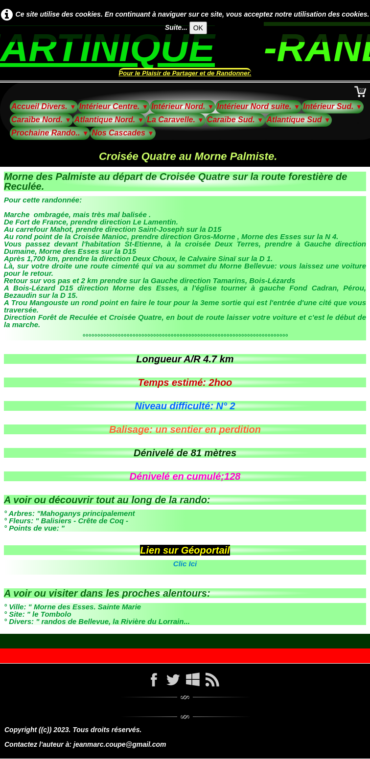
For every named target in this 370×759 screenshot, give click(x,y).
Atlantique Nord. (109, 119)
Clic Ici (185, 563)
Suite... (176, 27)
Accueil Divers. (43, 106)
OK (198, 28)
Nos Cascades (123, 133)
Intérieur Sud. (332, 106)
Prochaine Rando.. (50, 133)
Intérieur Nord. (182, 106)
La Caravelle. (175, 119)
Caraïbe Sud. (235, 119)
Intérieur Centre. (114, 106)
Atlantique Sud (299, 119)
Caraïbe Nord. (41, 119)
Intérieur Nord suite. (258, 106)
